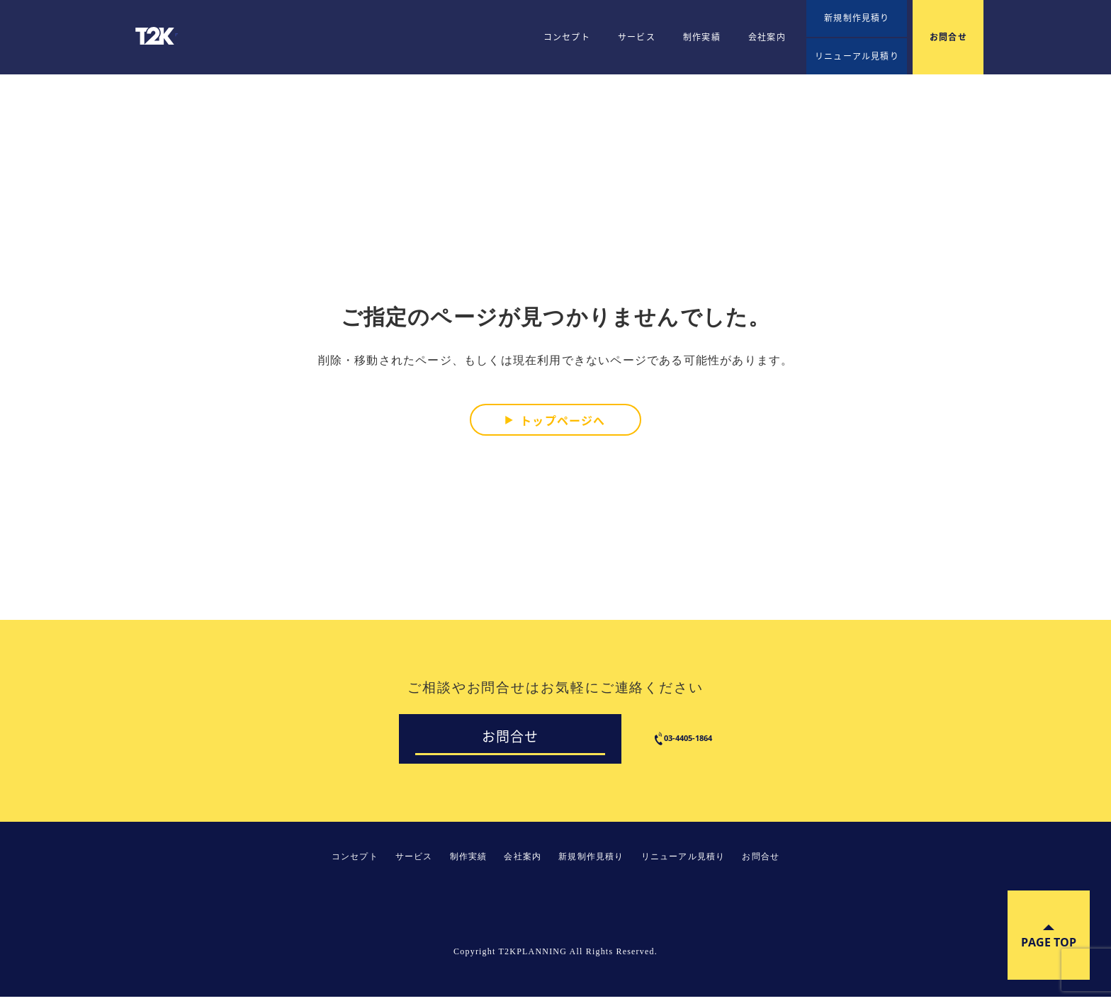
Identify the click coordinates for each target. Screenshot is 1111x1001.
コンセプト (566, 36)
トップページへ (562, 419)
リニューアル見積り (857, 56)
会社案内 (767, 36)
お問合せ (948, 36)
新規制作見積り (856, 17)
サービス (636, 36)
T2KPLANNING (159, 36)
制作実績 (702, 36)
